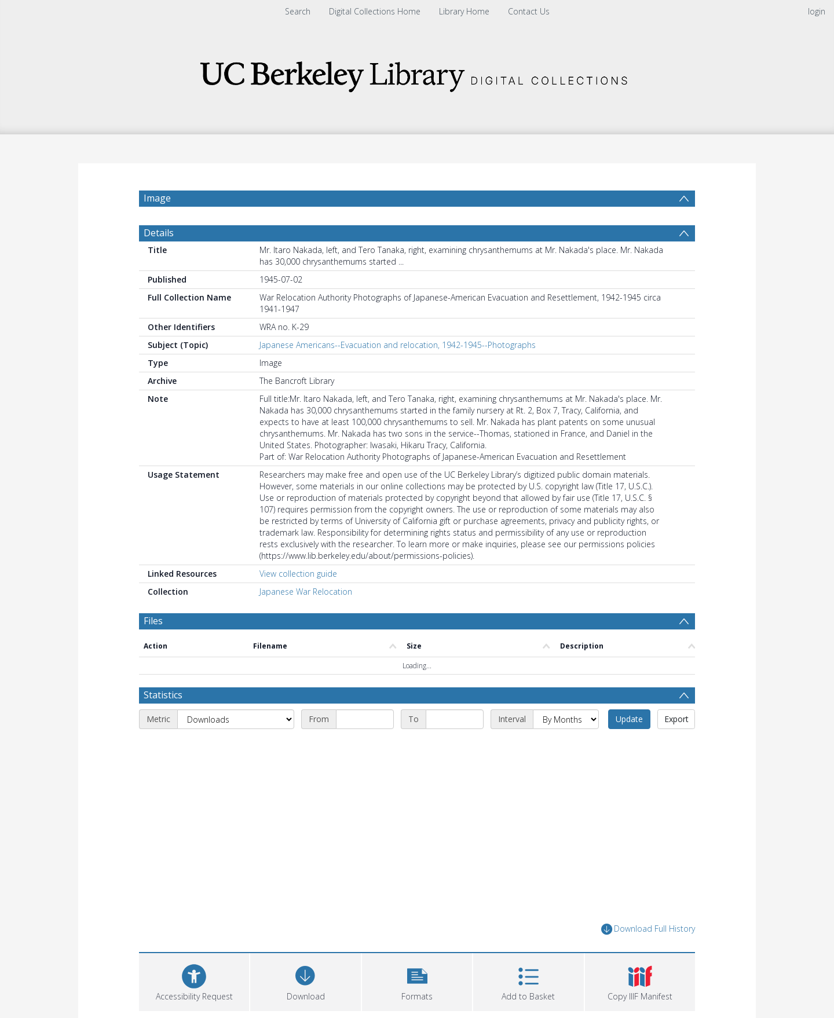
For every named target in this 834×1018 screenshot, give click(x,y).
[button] (417, 980)
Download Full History (648, 929)
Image (157, 198)
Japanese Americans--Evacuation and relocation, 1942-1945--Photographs (397, 344)
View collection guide (298, 573)
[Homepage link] (417, 73)
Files (153, 620)
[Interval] (566, 719)
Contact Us (529, 11)
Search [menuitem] (297, 11)
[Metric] (235, 719)
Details (159, 232)
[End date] (455, 719)
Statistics (163, 695)
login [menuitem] (816, 11)
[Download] (305, 980)
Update (629, 718)
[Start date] (365, 719)
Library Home (464, 11)
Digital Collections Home (374, 11)
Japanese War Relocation (305, 591)
